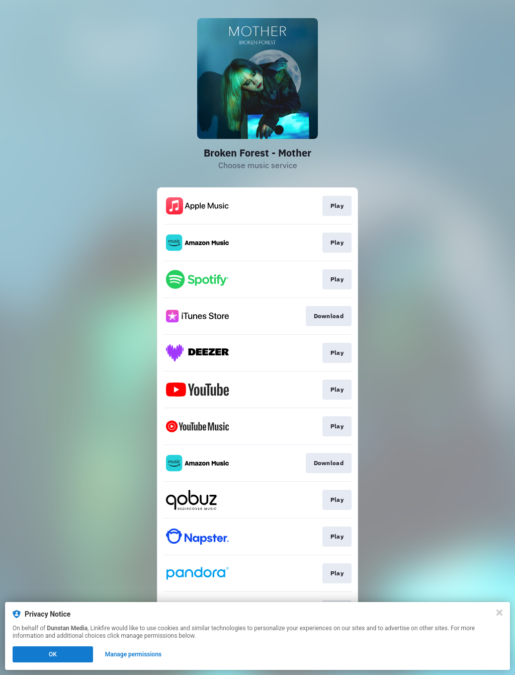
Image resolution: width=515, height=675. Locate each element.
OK (53, 654)
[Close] (499, 613)
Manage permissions (133, 654)
